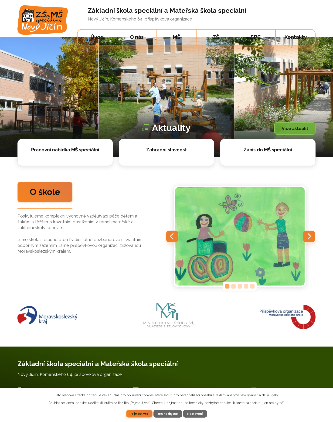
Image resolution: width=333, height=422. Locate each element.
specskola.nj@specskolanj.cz (287, 386)
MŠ (176, 37)
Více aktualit (293, 128)
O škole (50, 193)
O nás (137, 37)
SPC (256, 37)
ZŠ (216, 37)
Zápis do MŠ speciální (268, 150)
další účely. (270, 395)
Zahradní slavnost (166, 150)
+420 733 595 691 (193, 386)
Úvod (97, 37)
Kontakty (295, 37)
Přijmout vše (139, 413)
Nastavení (195, 413)
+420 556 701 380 (157, 386)
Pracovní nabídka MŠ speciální (65, 150)
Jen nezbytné (168, 413)
